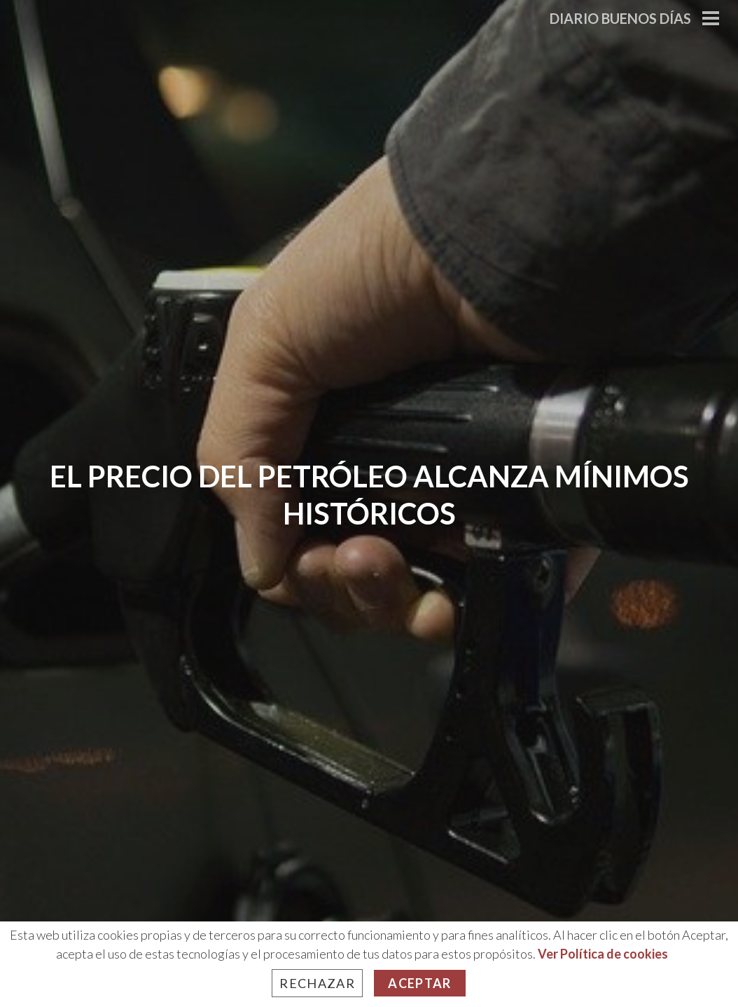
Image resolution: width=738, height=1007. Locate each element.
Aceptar (419, 983)
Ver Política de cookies (603, 953)
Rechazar (317, 983)
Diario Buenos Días (620, 18)
